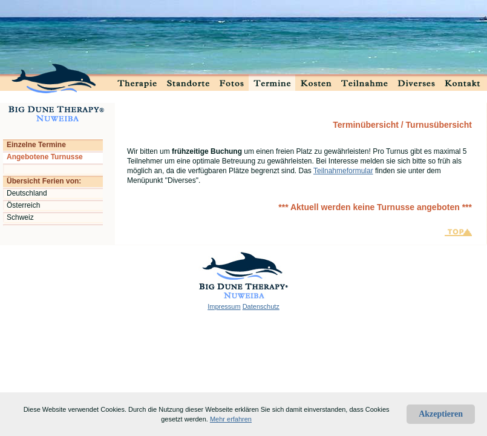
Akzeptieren (441, 413)
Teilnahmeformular (343, 171)
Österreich (23, 205)
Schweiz (20, 217)
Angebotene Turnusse (45, 157)
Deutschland (27, 193)
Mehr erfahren (231, 419)
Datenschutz (261, 306)
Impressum (224, 306)
